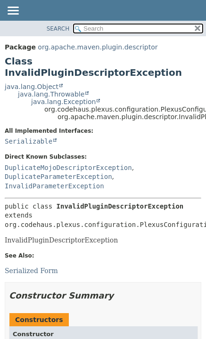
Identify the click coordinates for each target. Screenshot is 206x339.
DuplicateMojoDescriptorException (68, 167)
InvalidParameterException (54, 186)
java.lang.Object (31, 86)
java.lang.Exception (63, 101)
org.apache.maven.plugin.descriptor (97, 47)
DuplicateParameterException (58, 176)
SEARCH (58, 28)
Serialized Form (31, 270)
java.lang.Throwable (51, 94)
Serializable (28, 141)
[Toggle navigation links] (13, 11)
